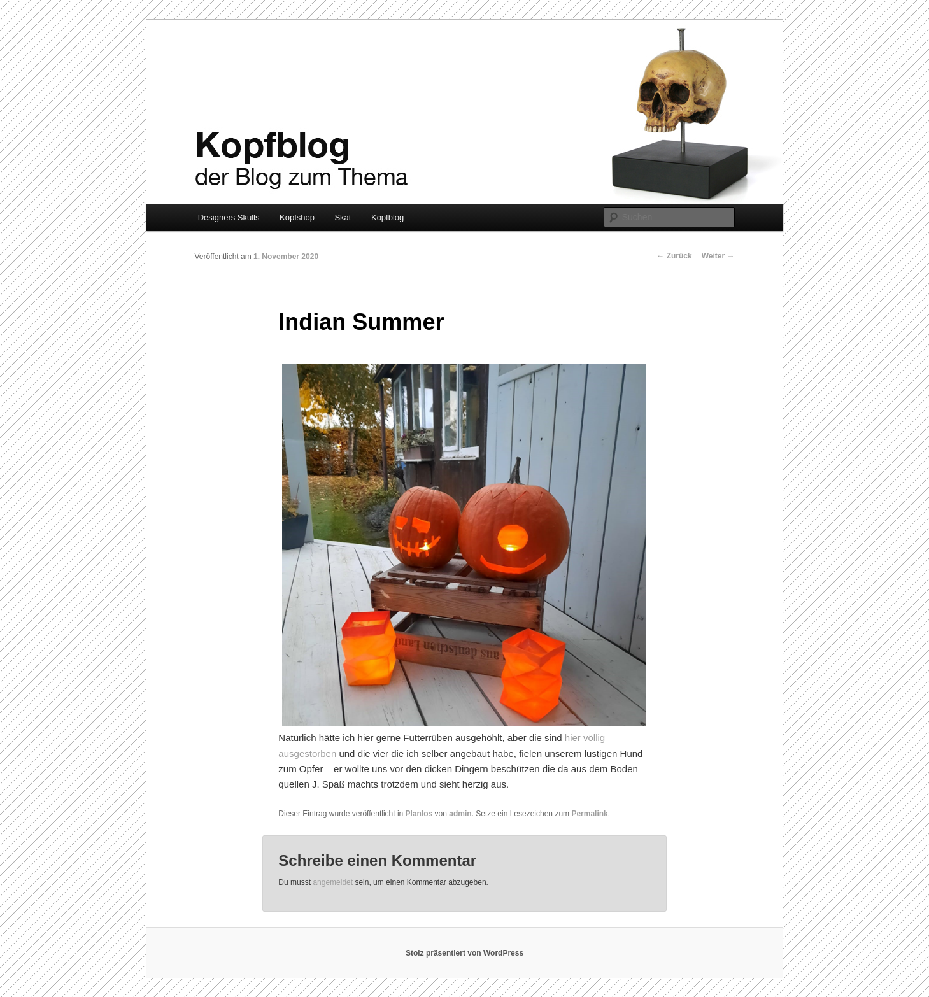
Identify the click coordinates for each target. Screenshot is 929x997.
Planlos (419, 813)
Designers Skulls (229, 217)
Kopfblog (387, 217)
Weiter (718, 255)
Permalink (589, 813)
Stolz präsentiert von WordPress (464, 953)
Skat (342, 217)
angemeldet (333, 882)
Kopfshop (297, 217)
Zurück (673, 255)
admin (460, 813)
